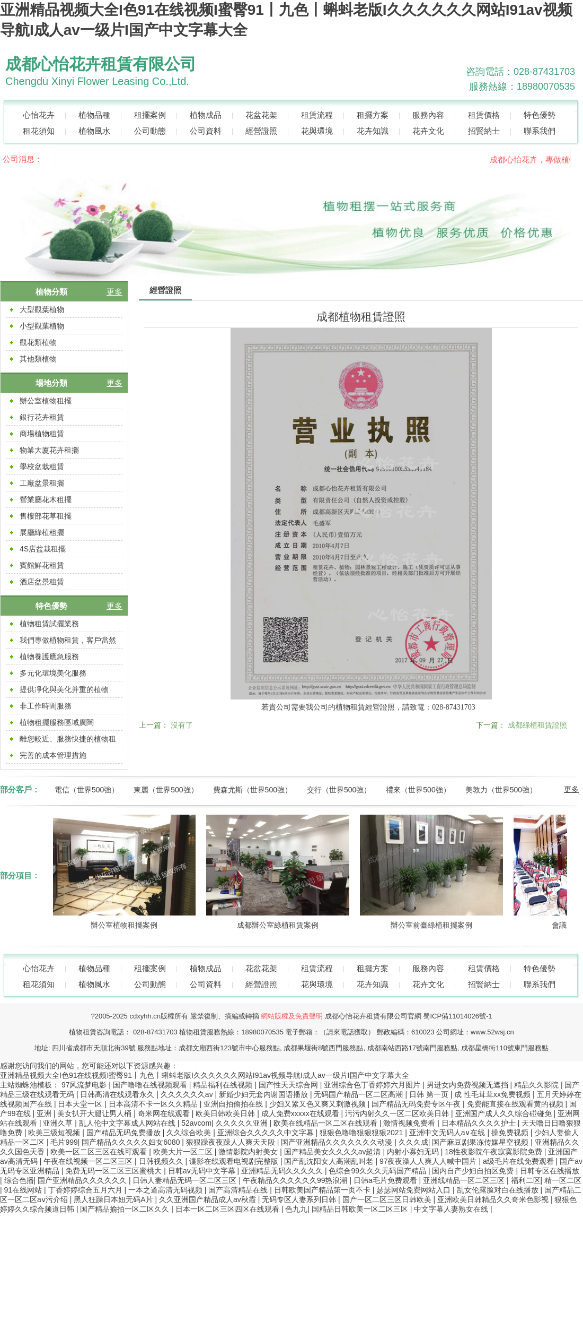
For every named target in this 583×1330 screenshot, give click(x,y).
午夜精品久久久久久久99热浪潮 (296, 1180)
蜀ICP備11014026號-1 (457, 1016)
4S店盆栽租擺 (43, 549)
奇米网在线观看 (165, 1113)
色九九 (296, 1209)
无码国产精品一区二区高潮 (359, 1094)
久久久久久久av (188, 1094)
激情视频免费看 (410, 1123)
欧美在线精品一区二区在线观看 (326, 1123)
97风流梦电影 (85, 1085)
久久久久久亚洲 (243, 1123)
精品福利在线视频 (223, 1085)
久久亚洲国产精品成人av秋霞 (208, 1199)
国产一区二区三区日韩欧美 (388, 1199)
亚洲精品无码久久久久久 (283, 1171)
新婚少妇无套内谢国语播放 (264, 1094)
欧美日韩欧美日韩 (226, 1113)
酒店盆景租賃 (42, 581)
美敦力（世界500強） (501, 789)
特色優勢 (539, 114)
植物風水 (94, 130)
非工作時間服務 (46, 706)
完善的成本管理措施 (53, 755)
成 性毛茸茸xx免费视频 (493, 1094)
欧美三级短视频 (55, 1132)
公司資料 (206, 130)
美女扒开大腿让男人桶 (95, 1113)
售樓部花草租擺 (46, 516)
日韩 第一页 (429, 1094)
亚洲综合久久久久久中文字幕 (266, 1132)
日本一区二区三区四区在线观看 (228, 1209)
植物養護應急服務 (49, 656)
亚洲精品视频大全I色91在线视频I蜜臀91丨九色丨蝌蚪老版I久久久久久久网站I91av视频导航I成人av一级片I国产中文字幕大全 (204, 1075)
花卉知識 (372, 130)
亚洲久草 (59, 1123)
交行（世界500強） (339, 789)
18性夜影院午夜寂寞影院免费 (494, 1151)
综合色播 (19, 1180)
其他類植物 (38, 359)
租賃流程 (317, 114)
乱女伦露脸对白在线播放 (499, 1190)
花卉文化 (428, 130)
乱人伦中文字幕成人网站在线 (128, 1123)
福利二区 (526, 1180)
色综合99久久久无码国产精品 (378, 1171)
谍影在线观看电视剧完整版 (234, 1161)
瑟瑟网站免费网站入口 (414, 1190)
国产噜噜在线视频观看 (151, 1085)
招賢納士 (484, 130)
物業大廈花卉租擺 (49, 450)
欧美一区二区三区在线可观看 (99, 1151)
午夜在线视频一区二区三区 (89, 1161)
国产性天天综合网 (289, 1085)
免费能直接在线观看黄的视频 (516, 1104)
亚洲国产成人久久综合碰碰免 (504, 1113)
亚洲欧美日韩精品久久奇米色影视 (494, 1199)
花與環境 (317, 130)
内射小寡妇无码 (414, 1151)
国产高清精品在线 (239, 1190)
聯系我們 (539, 130)
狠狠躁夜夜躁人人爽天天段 (231, 1142)
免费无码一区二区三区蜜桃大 (114, 1171)
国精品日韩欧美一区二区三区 (361, 1209)
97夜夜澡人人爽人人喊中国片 (429, 1161)
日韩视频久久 (162, 1161)
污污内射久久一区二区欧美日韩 (398, 1113)
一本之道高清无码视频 (166, 1190)
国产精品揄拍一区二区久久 (125, 1209)
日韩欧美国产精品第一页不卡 (323, 1190)
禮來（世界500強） (418, 789)
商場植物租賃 (42, 433)
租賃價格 (484, 114)
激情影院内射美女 (249, 1151)
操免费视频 (511, 1132)
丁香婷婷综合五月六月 (86, 1190)
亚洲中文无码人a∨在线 (448, 1132)
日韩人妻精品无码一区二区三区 (185, 1180)
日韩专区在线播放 (549, 1171)
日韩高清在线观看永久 (118, 1094)
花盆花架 (261, 114)
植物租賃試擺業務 (49, 623)
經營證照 (261, 130)
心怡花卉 (39, 114)
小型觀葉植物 (42, 326)
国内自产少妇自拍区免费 (474, 1171)
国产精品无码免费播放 (124, 1132)
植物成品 (206, 114)
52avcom (196, 1123)
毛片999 (63, 1142)
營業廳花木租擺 (46, 499)
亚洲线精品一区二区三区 (465, 1180)
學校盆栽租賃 (42, 466)
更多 (114, 291)
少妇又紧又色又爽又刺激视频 (318, 1104)
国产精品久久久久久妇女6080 (132, 1142)
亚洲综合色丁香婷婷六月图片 (373, 1085)
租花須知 (39, 130)
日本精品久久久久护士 (479, 1123)
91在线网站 (24, 1190)
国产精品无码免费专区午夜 (417, 1104)
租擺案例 (150, 114)
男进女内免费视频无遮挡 (468, 1085)
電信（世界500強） (87, 789)
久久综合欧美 (189, 1132)
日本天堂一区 (81, 1104)
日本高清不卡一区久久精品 (154, 1104)
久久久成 (413, 1142)
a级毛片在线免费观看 (519, 1161)
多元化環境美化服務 (53, 673)
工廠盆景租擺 (42, 483)
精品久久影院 (537, 1085)
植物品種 (94, 114)
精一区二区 (562, 1180)
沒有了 (182, 725)
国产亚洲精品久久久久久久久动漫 (337, 1142)
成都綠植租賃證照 (537, 725)
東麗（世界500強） (166, 789)
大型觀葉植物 (42, 309)
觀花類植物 (38, 342)
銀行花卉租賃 (42, 417)
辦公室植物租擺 (46, 400)
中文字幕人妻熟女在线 (452, 1209)
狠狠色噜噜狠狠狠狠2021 (362, 1132)
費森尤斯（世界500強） (252, 789)
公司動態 (150, 130)
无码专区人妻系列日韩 (300, 1199)
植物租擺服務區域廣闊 (57, 722)
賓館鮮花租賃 (42, 565)
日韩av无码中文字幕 (202, 1171)
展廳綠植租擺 (42, 532)
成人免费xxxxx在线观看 (301, 1113)
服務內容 (428, 114)
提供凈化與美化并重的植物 (64, 689)
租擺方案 (372, 114)
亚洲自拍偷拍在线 (234, 1104)
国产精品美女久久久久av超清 (333, 1151)
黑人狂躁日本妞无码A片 (114, 1199)
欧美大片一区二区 (184, 1151)
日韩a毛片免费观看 (386, 1180)
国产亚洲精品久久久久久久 (83, 1180)
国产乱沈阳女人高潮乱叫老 (329, 1161)
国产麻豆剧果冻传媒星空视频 (481, 1142)
